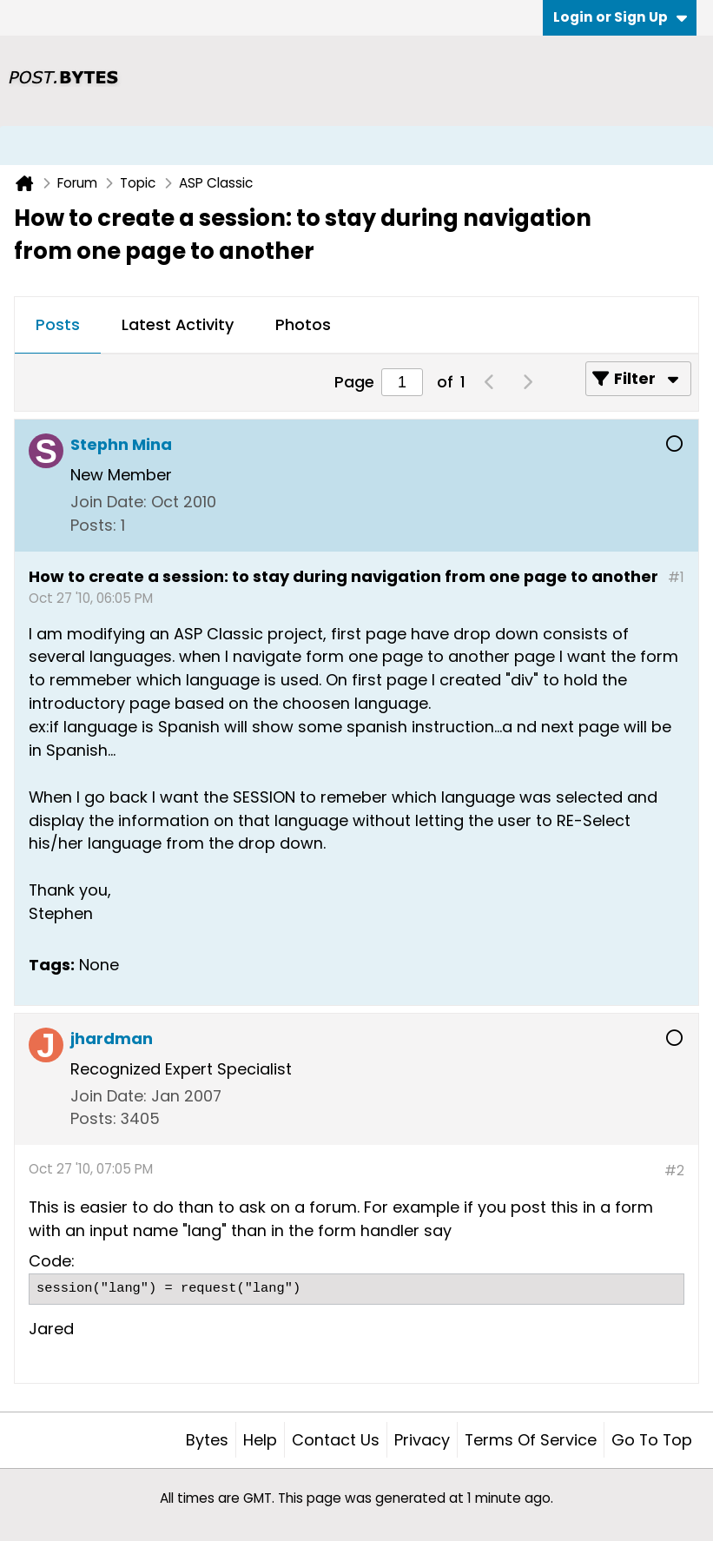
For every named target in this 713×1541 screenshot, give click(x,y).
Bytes (207, 1440)
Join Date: (108, 502)
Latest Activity (178, 324)
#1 (676, 577)
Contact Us (336, 1440)
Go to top (651, 1440)
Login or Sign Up (620, 17)
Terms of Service (531, 1440)
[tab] (58, 325)
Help (260, 1440)
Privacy (422, 1440)
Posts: (93, 525)
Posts (58, 324)
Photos (303, 324)
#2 (674, 1170)
